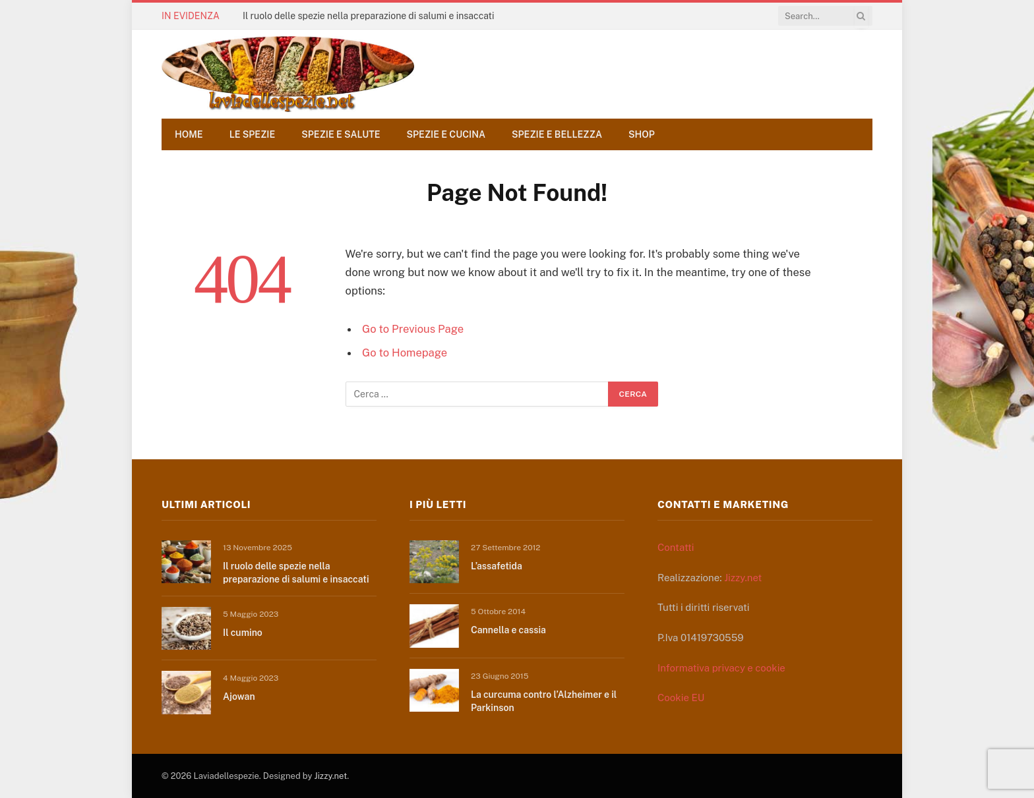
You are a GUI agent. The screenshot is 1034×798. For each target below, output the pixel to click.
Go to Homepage (404, 352)
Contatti (675, 547)
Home (189, 134)
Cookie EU (680, 697)
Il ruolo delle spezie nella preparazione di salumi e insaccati (369, 16)
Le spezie (252, 134)
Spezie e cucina (446, 134)
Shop (641, 134)
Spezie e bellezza (557, 134)
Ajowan (239, 696)
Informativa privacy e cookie (721, 667)
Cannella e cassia (508, 630)
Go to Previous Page (413, 328)
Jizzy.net (743, 577)
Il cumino (242, 632)
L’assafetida (496, 566)
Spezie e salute (340, 134)
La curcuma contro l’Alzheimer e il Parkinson (544, 701)
